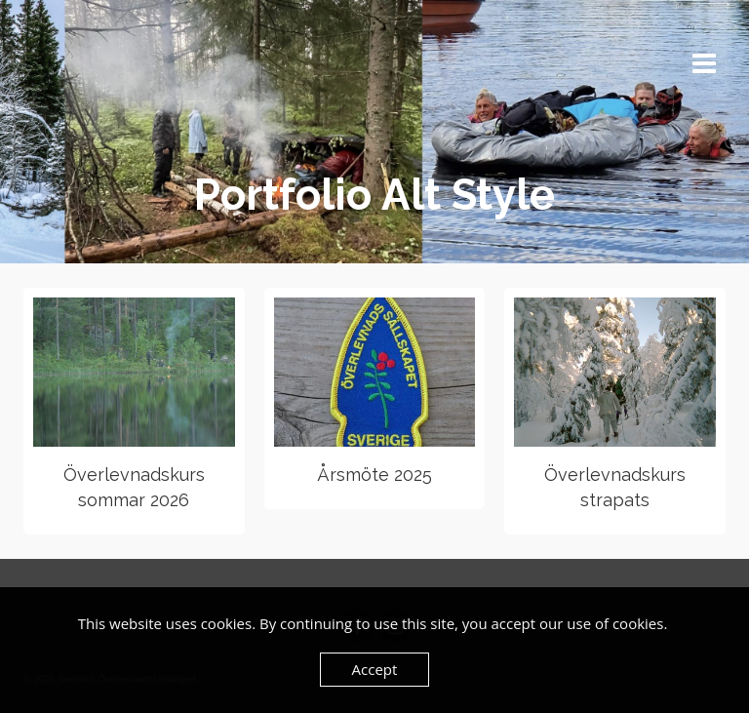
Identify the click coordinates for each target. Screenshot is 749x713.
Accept (375, 669)
